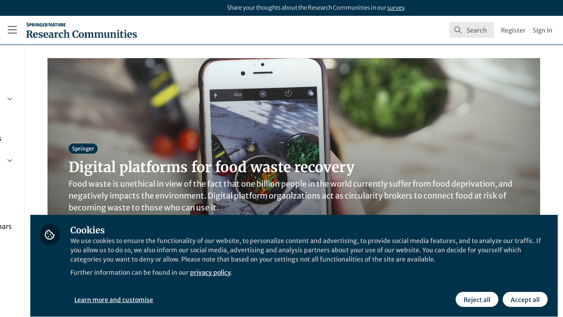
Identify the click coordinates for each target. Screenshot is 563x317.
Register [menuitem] (513, 30)
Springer (155, 148)
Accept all (524, 294)
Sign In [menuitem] (542, 30)
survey (395, 7)
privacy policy (316, 276)
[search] (471, 30)
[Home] (82, 30)
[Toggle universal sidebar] (12, 30)
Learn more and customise (202, 294)
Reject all (476, 294)
